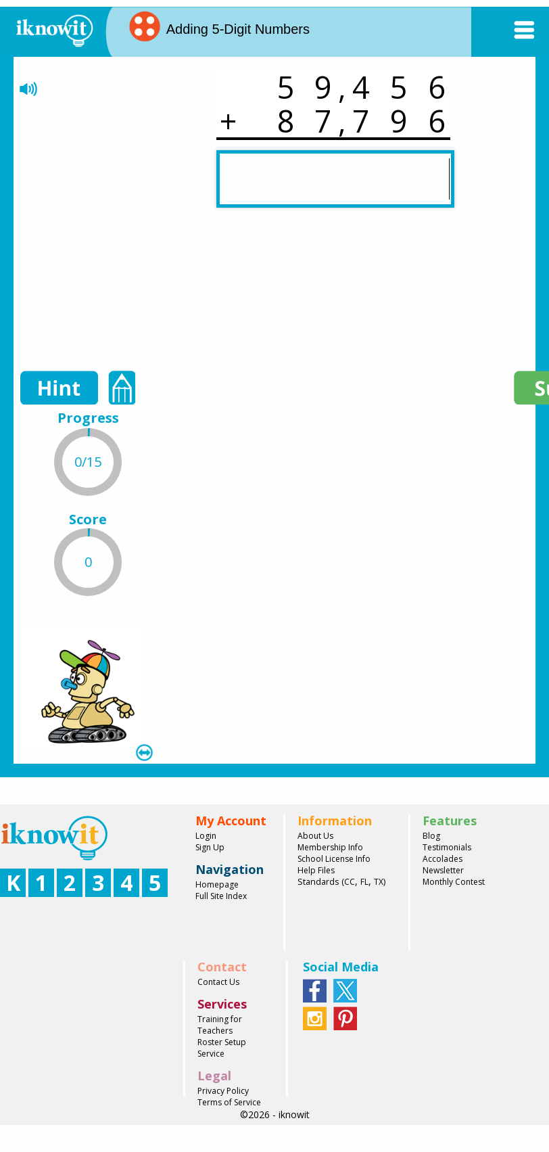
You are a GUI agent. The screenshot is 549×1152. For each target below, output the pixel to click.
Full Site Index (221, 896)
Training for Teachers (219, 1024)
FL (364, 882)
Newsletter (443, 870)
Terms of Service (229, 1102)
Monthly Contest (454, 882)
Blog (431, 836)
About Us (315, 836)
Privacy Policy (223, 1091)
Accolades (442, 859)
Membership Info (330, 847)
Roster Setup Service (221, 1047)
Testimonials (447, 847)
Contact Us (218, 982)
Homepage (217, 884)
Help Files (316, 870)
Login (205, 836)
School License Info (334, 859)
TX (378, 882)
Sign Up (209, 847)
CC (349, 882)
